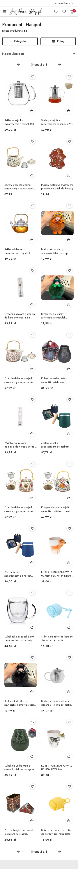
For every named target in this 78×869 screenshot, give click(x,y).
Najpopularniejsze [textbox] (13, 54)
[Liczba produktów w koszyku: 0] (72, 11)
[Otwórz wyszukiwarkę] (56, 11)
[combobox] (39, 54)
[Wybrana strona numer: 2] (39, 64)
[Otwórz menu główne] (4, 11)
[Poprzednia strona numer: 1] (19, 64)
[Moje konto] (64, 3)
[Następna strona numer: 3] (59, 64)
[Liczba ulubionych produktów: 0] (64, 11)
